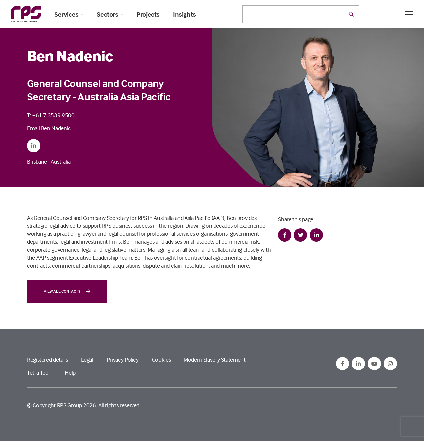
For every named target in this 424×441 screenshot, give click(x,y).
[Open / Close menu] (409, 14)
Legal (87, 359)
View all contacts (67, 291)
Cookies (161, 359)
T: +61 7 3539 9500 (51, 115)
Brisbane (37, 161)
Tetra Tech (39, 372)
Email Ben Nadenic (49, 128)
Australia (61, 161)
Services (68, 14)
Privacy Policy (123, 359)
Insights (184, 14)
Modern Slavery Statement (214, 359)
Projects (148, 14)
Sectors (110, 14)
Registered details (47, 359)
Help (70, 372)
